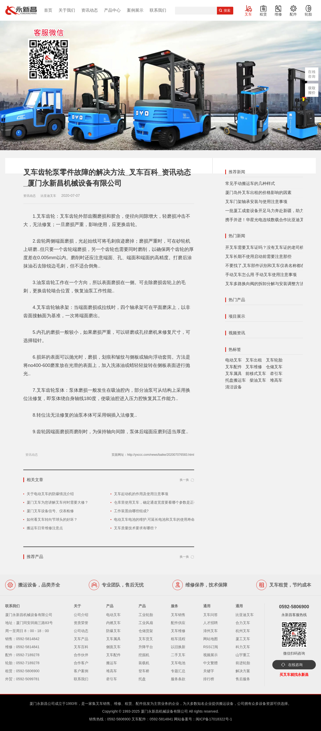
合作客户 (81, 663)
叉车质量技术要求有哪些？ (135, 528)
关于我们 (67, 10)
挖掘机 (143, 655)
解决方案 (243, 671)
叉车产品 (81, 639)
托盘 (142, 679)
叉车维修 (253, 367)
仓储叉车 (274, 367)
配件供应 (178, 623)
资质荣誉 (81, 623)
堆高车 (276, 380)
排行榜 (208, 679)
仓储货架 (145, 631)
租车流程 (178, 639)
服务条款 (178, 679)
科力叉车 (243, 647)
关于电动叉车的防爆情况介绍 (50, 494)
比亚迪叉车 (245, 615)
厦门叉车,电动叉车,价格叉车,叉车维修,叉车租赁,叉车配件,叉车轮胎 (21, 10)
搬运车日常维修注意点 (45, 528)
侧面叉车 (113, 647)
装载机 (143, 663)
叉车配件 (233, 367)
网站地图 (210, 639)
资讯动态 (89, 10)
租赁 (263, 14)
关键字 (208, 671)
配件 (293, 14)
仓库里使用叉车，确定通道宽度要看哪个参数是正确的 (157, 502)
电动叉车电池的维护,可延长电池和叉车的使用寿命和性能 (160, 519)
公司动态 (81, 631)
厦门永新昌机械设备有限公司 (164, 711)
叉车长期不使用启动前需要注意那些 (258, 256)
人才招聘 (210, 623)
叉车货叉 (145, 639)
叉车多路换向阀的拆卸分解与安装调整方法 (264, 283)
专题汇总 (178, 671)
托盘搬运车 (235, 380)
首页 (48, 10)
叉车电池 (178, 663)
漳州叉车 (210, 631)
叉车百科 (81, 647)
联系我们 (158, 10)
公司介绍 (81, 615)
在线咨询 (295, 665)
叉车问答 (210, 615)
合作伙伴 (81, 655)
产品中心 (112, 10)
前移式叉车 (255, 373)
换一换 (184, 480)
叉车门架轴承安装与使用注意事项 (256, 201)
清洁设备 (233, 387)
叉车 (248, 14)
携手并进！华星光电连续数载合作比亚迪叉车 (266, 220)
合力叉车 (243, 623)
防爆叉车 (113, 631)
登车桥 (143, 671)
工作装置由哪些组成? (131, 511)
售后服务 (243, 679)
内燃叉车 (113, 623)
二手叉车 (178, 655)
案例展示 (135, 10)
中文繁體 (210, 663)
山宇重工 (243, 655)
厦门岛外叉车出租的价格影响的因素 (258, 192)
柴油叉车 (258, 380)
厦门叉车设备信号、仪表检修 (50, 511)
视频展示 (210, 655)
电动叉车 (233, 360)
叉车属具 (233, 373)
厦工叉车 (243, 639)
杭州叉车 (243, 631)
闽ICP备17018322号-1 (214, 719)
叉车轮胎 (274, 360)
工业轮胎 (145, 615)
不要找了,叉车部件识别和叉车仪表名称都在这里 (269, 265)
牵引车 (276, 373)
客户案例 (81, 671)
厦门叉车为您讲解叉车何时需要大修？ (57, 502)
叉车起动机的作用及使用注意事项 (141, 494)
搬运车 (111, 663)
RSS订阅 (210, 647)
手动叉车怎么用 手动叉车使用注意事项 (261, 274)
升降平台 (145, 647)
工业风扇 (145, 623)
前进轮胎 (243, 663)
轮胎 (308, 14)
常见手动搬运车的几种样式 (250, 183)
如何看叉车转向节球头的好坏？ (52, 519)
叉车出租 (253, 360)
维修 (278, 14)
